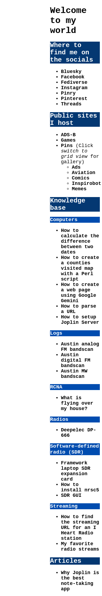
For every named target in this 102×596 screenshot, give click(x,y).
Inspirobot (86, 183)
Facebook (72, 77)
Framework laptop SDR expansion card (75, 471)
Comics (80, 178)
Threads (71, 104)
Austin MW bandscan (74, 373)
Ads (76, 167)
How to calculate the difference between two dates (80, 241)
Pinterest (74, 98)
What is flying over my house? (77, 403)
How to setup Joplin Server (80, 319)
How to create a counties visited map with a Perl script (80, 268)
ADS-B (68, 135)
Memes (79, 189)
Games (68, 140)
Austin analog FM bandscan (80, 346)
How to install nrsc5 (80, 487)
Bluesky (71, 71)
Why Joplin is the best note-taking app (80, 581)
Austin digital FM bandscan (75, 360)
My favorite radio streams (80, 546)
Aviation (83, 172)
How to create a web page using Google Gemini (80, 293)
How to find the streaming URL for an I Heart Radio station (80, 527)
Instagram (74, 88)
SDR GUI (71, 495)
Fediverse (74, 82)
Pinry (68, 93)
